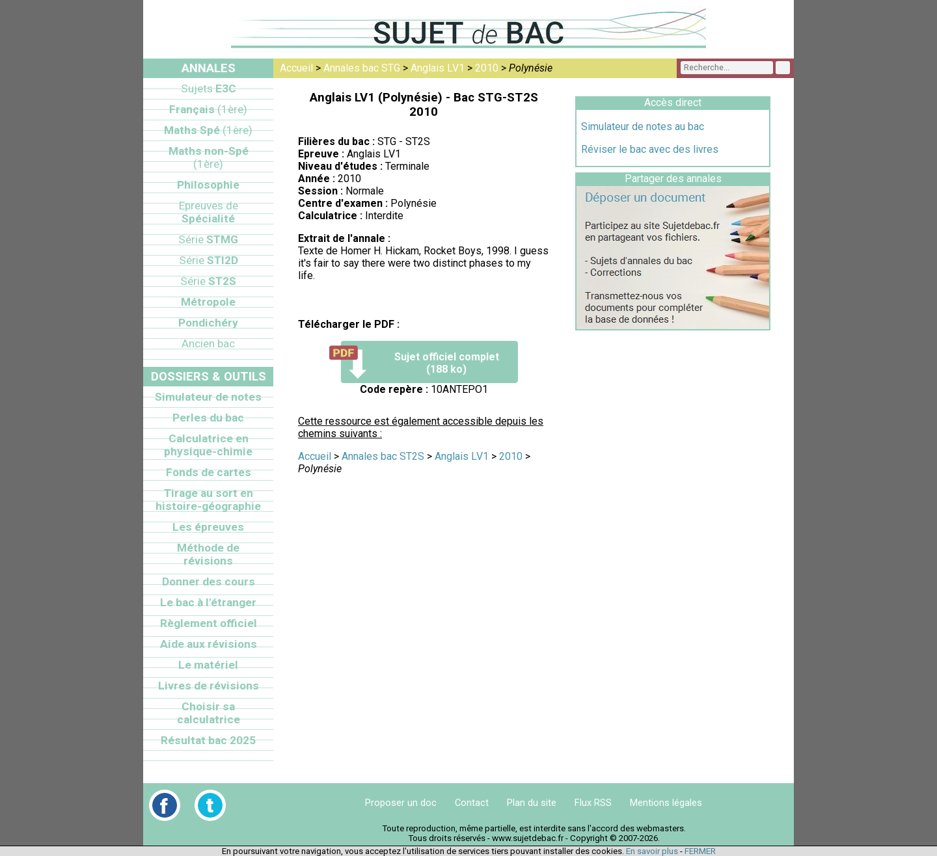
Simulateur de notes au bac (642, 126)
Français (208, 109)
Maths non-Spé (209, 157)
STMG (208, 239)
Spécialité (208, 212)
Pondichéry (208, 322)
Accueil (296, 68)
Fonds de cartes (208, 472)
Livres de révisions (208, 685)
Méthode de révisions (208, 554)
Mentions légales (666, 803)
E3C (208, 88)
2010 (486, 68)
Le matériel (208, 664)
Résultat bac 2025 (208, 740)
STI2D (208, 260)
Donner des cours (208, 581)
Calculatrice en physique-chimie (208, 445)
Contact (472, 803)
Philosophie (208, 184)
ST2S (208, 281)
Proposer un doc (401, 803)
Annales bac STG (361, 68)
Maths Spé (208, 130)
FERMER (700, 851)
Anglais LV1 (438, 68)
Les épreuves (208, 526)
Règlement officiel (208, 623)
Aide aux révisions (208, 643)
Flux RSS (593, 803)
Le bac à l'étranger (208, 602)
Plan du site (531, 803)
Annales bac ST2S (383, 456)
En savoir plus (652, 851)
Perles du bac (208, 417)
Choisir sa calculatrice (208, 713)
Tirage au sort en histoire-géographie (208, 500)
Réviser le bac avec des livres (649, 149)
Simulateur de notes (208, 396)
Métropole (208, 301)
